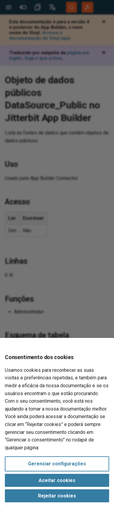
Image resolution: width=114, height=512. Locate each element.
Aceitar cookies (57, 480)
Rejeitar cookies (57, 496)
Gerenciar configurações (57, 464)
